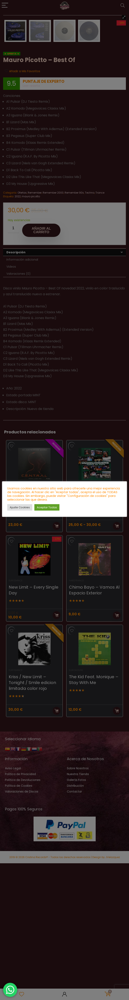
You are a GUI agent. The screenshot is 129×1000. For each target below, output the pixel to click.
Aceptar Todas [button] (47, 507)
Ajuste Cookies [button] (20, 507)
